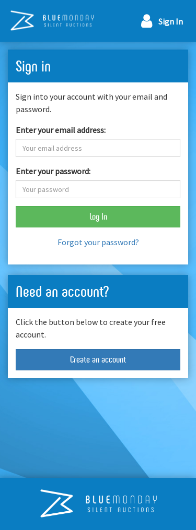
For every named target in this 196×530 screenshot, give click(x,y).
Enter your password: (53, 171)
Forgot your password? (98, 242)
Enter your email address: (61, 130)
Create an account (98, 359)
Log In (98, 216)
